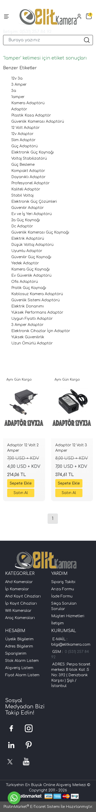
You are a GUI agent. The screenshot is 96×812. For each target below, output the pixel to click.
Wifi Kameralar (18, 611)
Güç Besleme (23, 165)
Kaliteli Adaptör (25, 189)
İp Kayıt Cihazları (21, 603)
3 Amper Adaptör (27, 325)
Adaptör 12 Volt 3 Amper (71, 447)
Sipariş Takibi (63, 582)
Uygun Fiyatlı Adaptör (32, 319)
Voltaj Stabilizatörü (29, 158)
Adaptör (19, 109)
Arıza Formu (62, 589)
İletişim (57, 623)
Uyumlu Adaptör (26, 251)
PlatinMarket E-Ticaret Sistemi (31, 807)
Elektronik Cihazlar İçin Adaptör (40, 331)
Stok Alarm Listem (22, 661)
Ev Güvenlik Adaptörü (31, 275)
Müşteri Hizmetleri (67, 616)
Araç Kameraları (20, 618)
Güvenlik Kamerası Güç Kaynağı (40, 232)
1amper (18, 97)
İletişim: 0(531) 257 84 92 (27, 32)
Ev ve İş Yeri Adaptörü (31, 214)
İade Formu (61, 596)
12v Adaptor (22, 134)
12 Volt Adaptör (25, 128)
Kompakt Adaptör (28, 171)
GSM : (58, 652)
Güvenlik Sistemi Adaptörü (35, 300)
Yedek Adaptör (25, 263)
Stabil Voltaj (22, 195)
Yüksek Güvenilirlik (27, 337)
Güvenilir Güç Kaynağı (31, 257)
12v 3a (17, 78)
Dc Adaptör (22, 226)
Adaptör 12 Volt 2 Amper (23, 447)
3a (13, 91)
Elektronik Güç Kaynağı (32, 152)
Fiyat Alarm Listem (22, 675)
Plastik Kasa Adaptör (31, 115)
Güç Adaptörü (24, 146)
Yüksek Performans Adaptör (37, 312)
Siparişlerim (15, 653)
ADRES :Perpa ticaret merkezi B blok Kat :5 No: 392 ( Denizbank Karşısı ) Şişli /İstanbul (70, 675)
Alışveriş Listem (19, 668)
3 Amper (19, 84)
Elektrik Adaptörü (27, 238)
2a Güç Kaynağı (25, 220)
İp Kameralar (17, 589)
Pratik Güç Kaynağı (28, 288)
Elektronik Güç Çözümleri (34, 202)
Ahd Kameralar (19, 582)
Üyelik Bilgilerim (19, 639)
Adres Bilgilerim (19, 646)
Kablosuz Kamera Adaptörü (37, 294)
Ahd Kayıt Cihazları (23, 596)
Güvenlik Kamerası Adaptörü (37, 121)
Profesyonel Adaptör (30, 183)
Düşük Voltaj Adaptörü (32, 245)
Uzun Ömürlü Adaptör (32, 343)
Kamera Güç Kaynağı (30, 269)
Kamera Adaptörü (28, 103)
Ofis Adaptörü (24, 282)
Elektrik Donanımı (27, 306)
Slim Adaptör (23, 140)
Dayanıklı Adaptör (28, 177)
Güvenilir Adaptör (27, 208)
